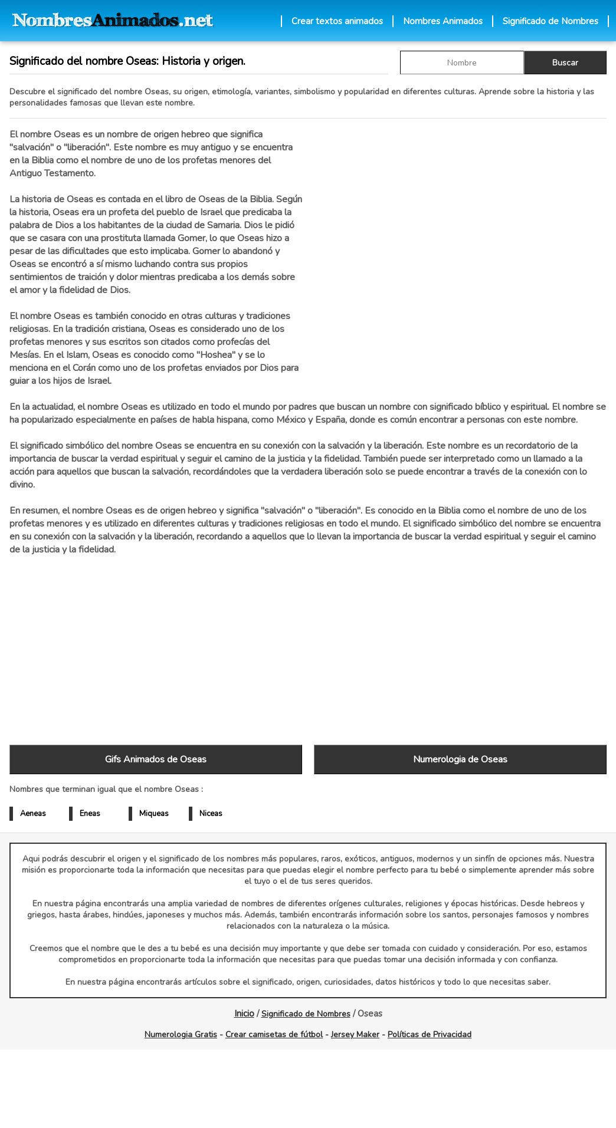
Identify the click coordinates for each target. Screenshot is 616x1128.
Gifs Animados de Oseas (156, 759)
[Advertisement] (460, 253)
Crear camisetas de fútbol (274, 1034)
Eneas (90, 813)
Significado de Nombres (550, 21)
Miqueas (154, 813)
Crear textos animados (337, 21)
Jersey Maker (355, 1034)
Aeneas (33, 813)
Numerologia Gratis (181, 1034)
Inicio (244, 1014)
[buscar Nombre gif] (462, 62)
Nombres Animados (443, 21)
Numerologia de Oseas (460, 759)
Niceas (210, 813)
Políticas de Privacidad (429, 1034)
